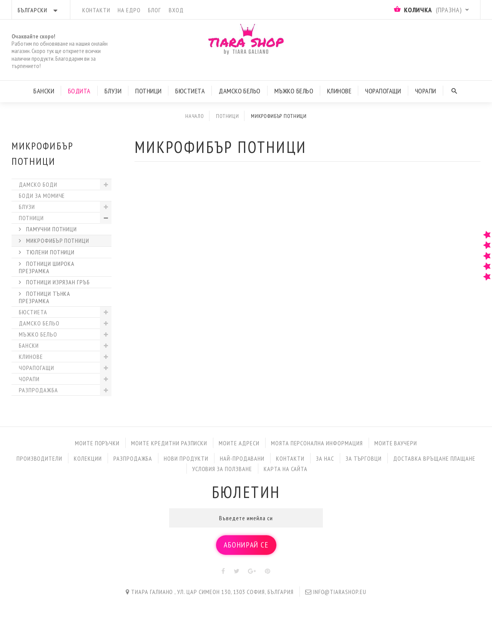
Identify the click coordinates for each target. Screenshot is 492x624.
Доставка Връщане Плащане (434, 458)
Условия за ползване (222, 469)
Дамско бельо (39, 323)
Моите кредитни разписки (169, 443)
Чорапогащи (383, 91)
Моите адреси (239, 443)
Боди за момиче (42, 195)
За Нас (325, 458)
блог (154, 10)
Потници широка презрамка (47, 267)
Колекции (88, 458)
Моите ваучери (395, 443)
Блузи (113, 91)
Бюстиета (190, 91)
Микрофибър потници (57, 240)
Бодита (79, 91)
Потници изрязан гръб (57, 282)
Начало (194, 116)
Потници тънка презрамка (44, 297)
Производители (39, 458)
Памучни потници (51, 229)
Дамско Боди (38, 184)
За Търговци (364, 458)
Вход (176, 10)
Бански (43, 91)
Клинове (339, 91)
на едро (129, 10)
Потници (148, 91)
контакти (96, 10)
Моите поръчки (97, 443)
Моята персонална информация (317, 443)
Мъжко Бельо (293, 91)
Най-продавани (242, 458)
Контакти (290, 458)
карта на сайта (286, 469)
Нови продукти (186, 458)
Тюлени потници (50, 252)
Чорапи (425, 91)
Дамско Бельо (240, 91)
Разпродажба (38, 390)
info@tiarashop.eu (339, 592)
